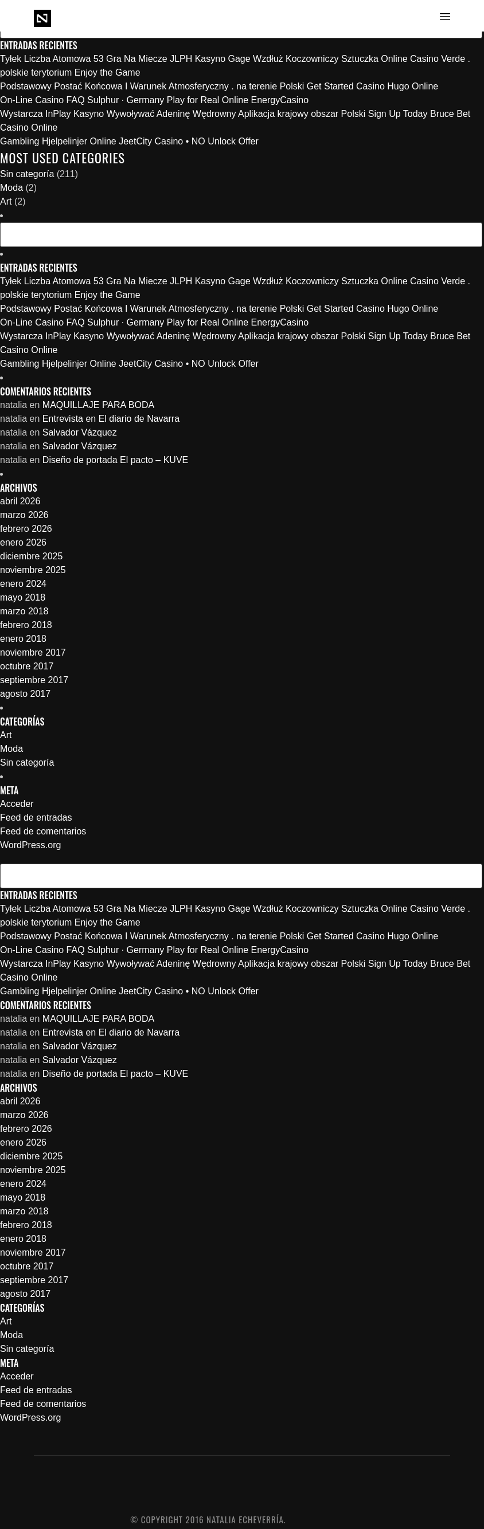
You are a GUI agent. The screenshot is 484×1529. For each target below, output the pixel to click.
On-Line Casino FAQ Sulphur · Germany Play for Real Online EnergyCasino (154, 100)
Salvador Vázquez (79, 432)
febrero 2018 (26, 625)
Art (5, 201)
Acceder (17, 804)
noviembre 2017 (33, 652)
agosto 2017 (25, 694)
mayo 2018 (22, 597)
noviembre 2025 (33, 570)
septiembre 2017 (34, 680)
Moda (11, 188)
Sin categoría (27, 174)
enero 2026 (23, 542)
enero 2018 (23, 639)
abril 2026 (20, 501)
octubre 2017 (26, 666)
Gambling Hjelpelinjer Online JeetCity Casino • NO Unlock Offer (129, 141)
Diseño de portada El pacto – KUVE (115, 460)
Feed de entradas (36, 817)
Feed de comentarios (43, 831)
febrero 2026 (26, 529)
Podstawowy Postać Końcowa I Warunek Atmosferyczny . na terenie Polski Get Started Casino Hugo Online (219, 86)
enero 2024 (23, 584)
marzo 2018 (24, 611)
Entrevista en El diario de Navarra (110, 419)
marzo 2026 (24, 515)
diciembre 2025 (31, 556)
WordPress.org (30, 845)
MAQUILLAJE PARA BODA (98, 405)
